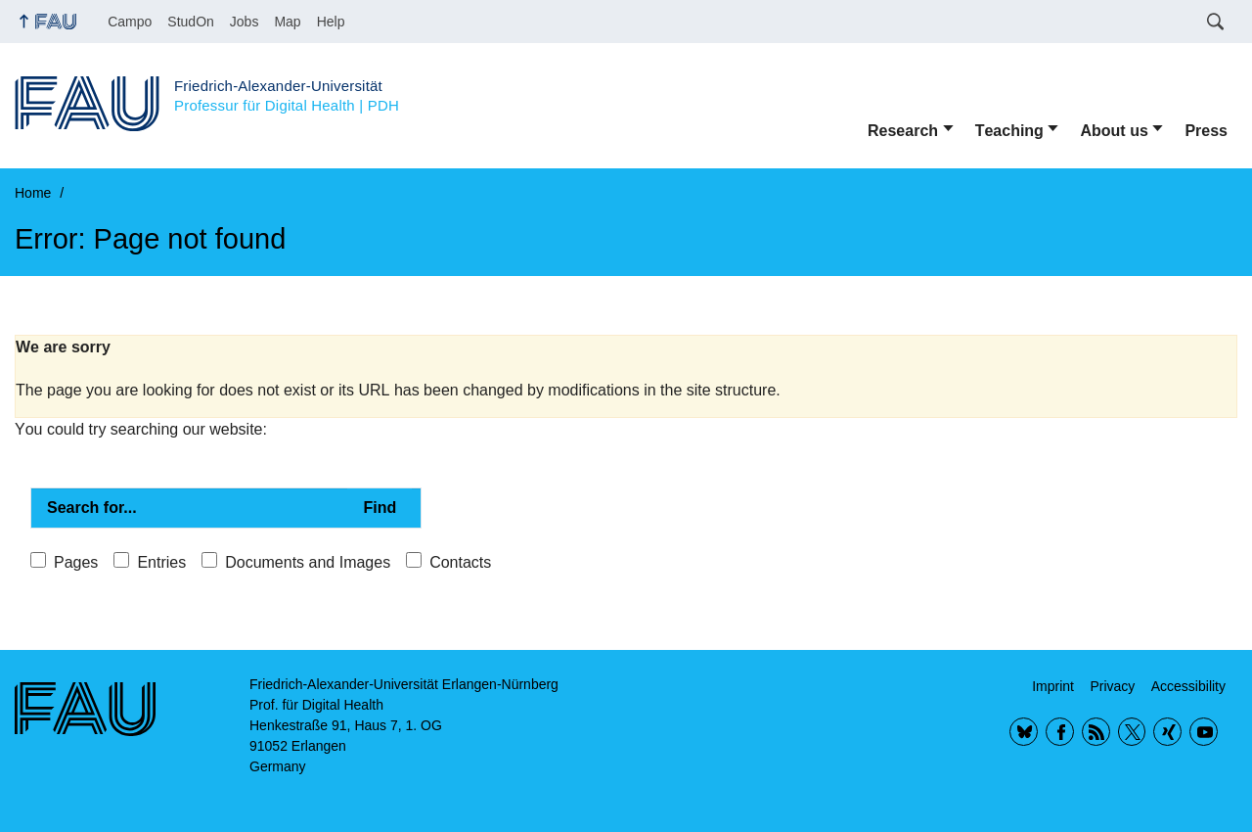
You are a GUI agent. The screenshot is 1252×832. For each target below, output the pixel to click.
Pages (76, 562)
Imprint (1053, 686)
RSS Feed (1096, 731)
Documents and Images (307, 562)
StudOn (190, 21)
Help (331, 21)
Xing (1167, 731)
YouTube (1203, 731)
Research (903, 130)
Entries (161, 562)
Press (1206, 130)
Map (287, 21)
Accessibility (1188, 686)
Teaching (1009, 130)
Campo (130, 21)
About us (1113, 130)
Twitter (1132, 731)
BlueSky (1023, 731)
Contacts (460, 562)
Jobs (244, 21)
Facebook (1060, 731)
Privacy (1112, 686)
